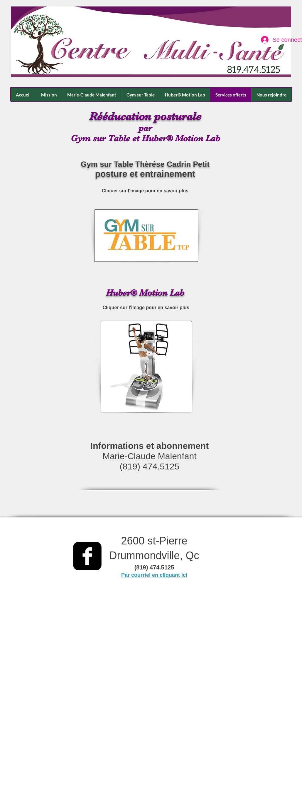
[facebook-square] (87, 556)
